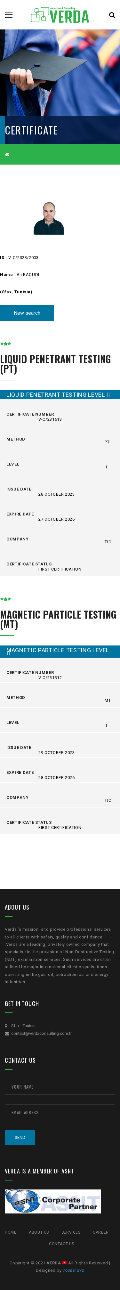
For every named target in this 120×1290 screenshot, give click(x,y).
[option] (49, 216)
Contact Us (61, 1244)
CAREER (101, 1232)
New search (27, 313)
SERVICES (71, 1232)
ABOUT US (39, 1232)
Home (10, 1232)
